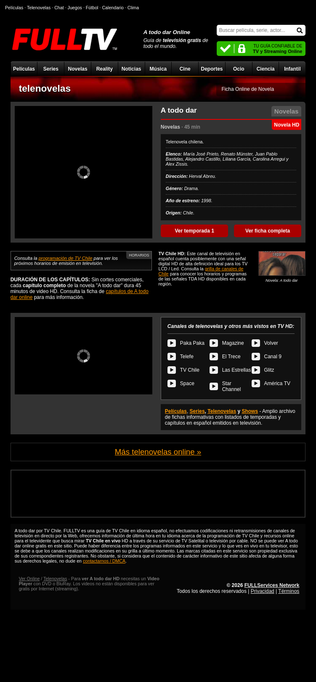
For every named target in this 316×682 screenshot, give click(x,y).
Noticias (131, 69)
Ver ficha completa (267, 231)
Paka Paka (192, 343)
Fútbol (92, 7)
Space (187, 383)
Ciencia (266, 69)
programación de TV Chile (66, 258)
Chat (59, 7)
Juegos (75, 7)
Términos (288, 591)
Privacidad (262, 591)
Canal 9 (272, 357)
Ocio (238, 69)
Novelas (78, 69)
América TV (277, 383)
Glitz (269, 370)
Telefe (187, 357)
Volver (271, 343)
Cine (185, 69)
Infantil (292, 69)
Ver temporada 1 (194, 231)
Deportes (212, 69)
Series (50, 69)
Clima (133, 7)
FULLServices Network (272, 585)
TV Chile (189, 370)
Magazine (233, 343)
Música (158, 69)
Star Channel (231, 386)
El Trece (231, 357)
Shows (250, 411)
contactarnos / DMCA (104, 560)
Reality (104, 69)
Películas (24, 69)
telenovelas (45, 88)
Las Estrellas (236, 370)
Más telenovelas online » (158, 451)
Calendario (113, 7)
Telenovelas (221, 411)
